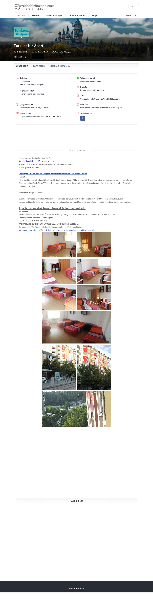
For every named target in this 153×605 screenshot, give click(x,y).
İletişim (95, 15)
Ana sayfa (21, 15)
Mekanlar (36, 15)
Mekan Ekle (131, 15)
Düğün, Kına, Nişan (54, 15)
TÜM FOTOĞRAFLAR (77, 150)
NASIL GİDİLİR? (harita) (60, 66)
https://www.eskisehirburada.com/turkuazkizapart (41, 116)
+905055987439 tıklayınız (91, 81)
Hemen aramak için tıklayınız (32, 84)
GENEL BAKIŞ (22, 66)
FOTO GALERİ (39, 66)
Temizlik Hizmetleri (77, 15)
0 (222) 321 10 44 (22, 52)
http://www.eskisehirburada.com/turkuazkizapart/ (101, 107)
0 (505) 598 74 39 (20, 57)
